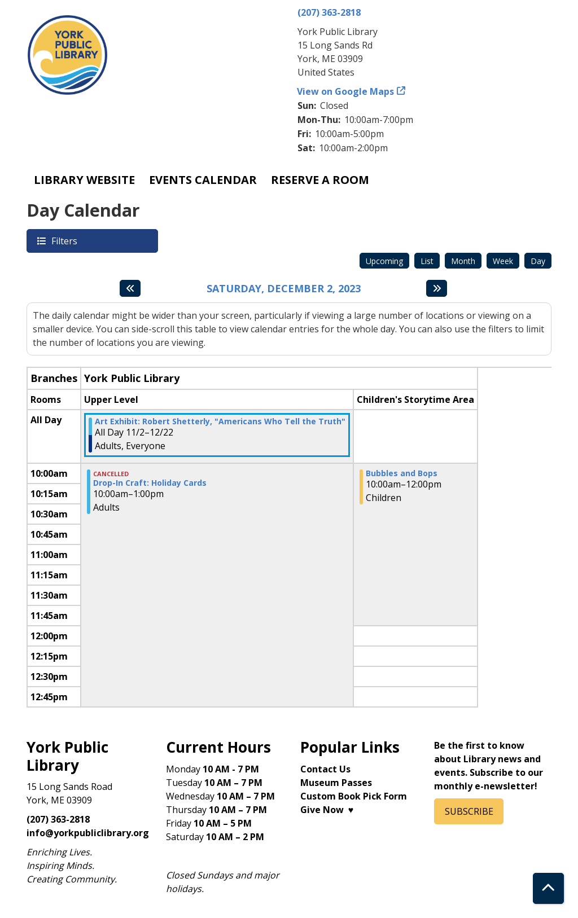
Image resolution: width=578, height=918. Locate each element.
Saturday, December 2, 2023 (284, 289)
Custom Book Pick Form (353, 796)
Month (463, 261)
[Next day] (436, 288)
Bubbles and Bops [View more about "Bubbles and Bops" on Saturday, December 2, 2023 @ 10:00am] (401, 473)
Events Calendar (203, 179)
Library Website (84, 179)
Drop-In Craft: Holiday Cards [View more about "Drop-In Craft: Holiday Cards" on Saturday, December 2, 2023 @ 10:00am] (150, 483)
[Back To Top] (548, 888)
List (427, 261)
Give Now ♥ (327, 809)
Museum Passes (336, 782)
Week (503, 261)
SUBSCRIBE (469, 811)
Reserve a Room (320, 179)
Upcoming (384, 261)
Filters (64, 240)
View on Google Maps (345, 91)
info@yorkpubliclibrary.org (88, 833)
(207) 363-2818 (329, 12)
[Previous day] (130, 288)
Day (538, 261)
